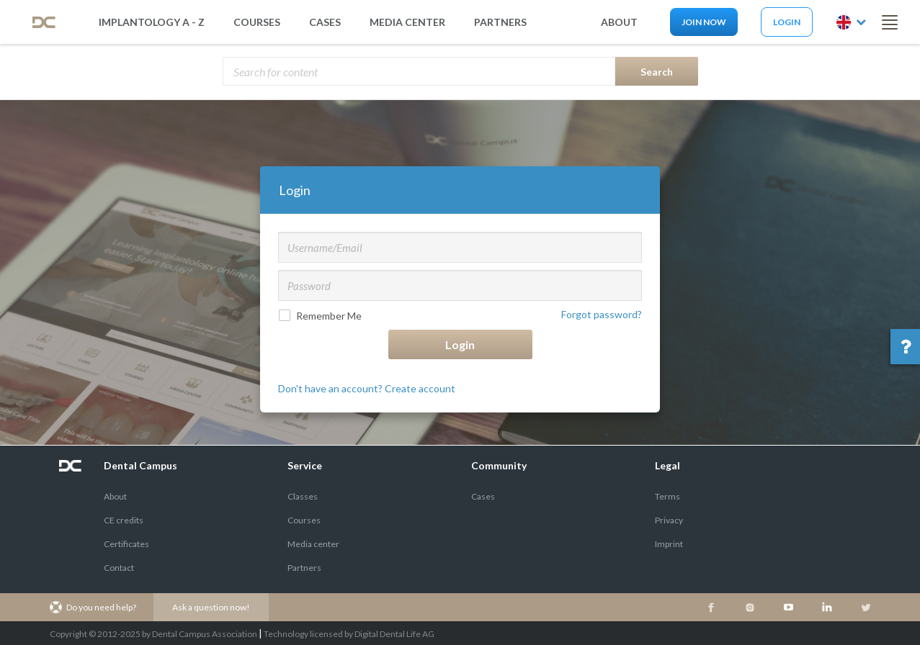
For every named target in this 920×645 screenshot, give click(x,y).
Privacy (669, 520)
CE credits (123, 520)
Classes (302, 496)
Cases (325, 22)
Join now (704, 22)
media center (407, 22)
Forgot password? (601, 314)
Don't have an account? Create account (366, 388)
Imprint (669, 543)
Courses (256, 22)
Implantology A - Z (152, 22)
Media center (313, 543)
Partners (304, 567)
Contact (119, 567)
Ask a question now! (211, 607)
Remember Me (322, 316)
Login (786, 22)
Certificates (126, 543)
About (115, 496)
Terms (667, 496)
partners (500, 22)
